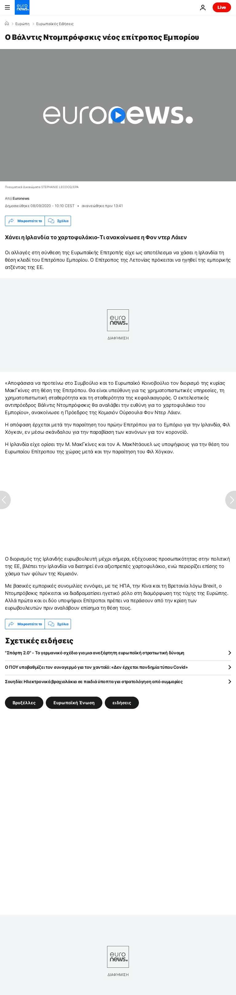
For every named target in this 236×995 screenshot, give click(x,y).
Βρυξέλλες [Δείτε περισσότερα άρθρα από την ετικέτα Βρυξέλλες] (24, 702)
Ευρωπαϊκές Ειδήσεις (54, 24)
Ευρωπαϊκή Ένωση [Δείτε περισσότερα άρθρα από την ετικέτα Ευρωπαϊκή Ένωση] (74, 702)
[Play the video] (118, 115)
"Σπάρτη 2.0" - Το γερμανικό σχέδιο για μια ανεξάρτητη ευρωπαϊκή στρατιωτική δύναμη (94, 652)
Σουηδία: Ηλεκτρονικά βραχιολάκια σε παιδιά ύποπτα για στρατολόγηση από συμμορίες (94, 681)
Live (222, 7)
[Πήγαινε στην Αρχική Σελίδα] (22, 7)
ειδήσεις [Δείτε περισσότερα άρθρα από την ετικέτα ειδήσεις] (121, 702)
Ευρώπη (22, 24)
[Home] (7, 23)
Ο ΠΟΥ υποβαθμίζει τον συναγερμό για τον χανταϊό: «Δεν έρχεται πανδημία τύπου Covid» (96, 667)
